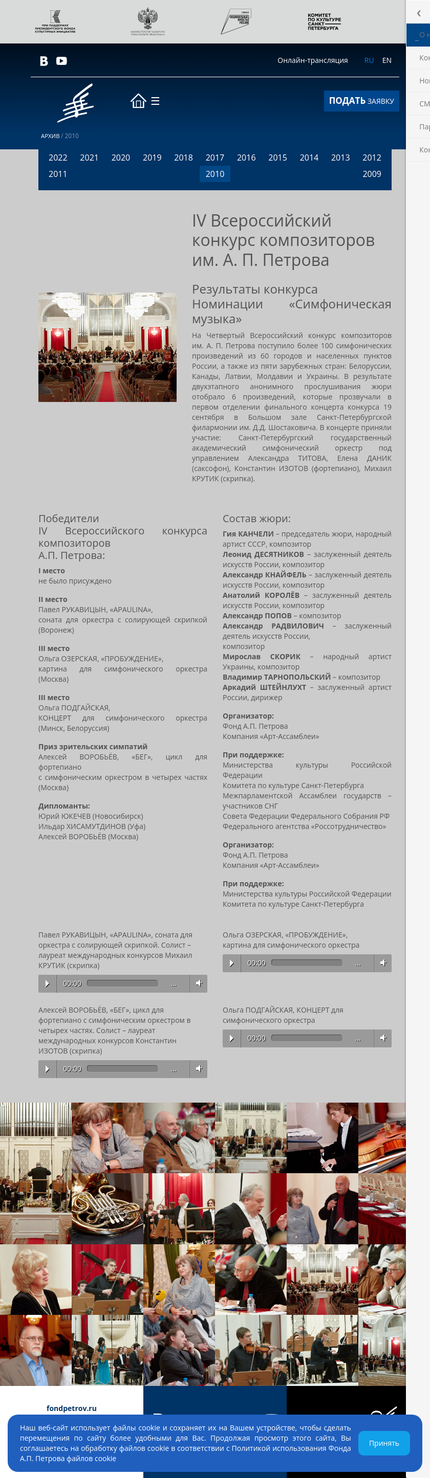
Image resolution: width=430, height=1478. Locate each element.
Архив (51, 136)
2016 (246, 157)
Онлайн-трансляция (312, 60)
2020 (121, 157)
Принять (384, 1443)
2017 (215, 157)
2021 (89, 157)
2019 (152, 157)
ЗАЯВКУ (361, 100)
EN (387, 60)
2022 (58, 157)
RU (369, 60)
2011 (58, 174)
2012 (371, 157)
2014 (309, 157)
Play (47, 983)
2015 (277, 157)
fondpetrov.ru (72, 1408)
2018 (183, 157)
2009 (371, 174)
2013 (340, 157)
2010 (215, 174)
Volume (197, 983)
